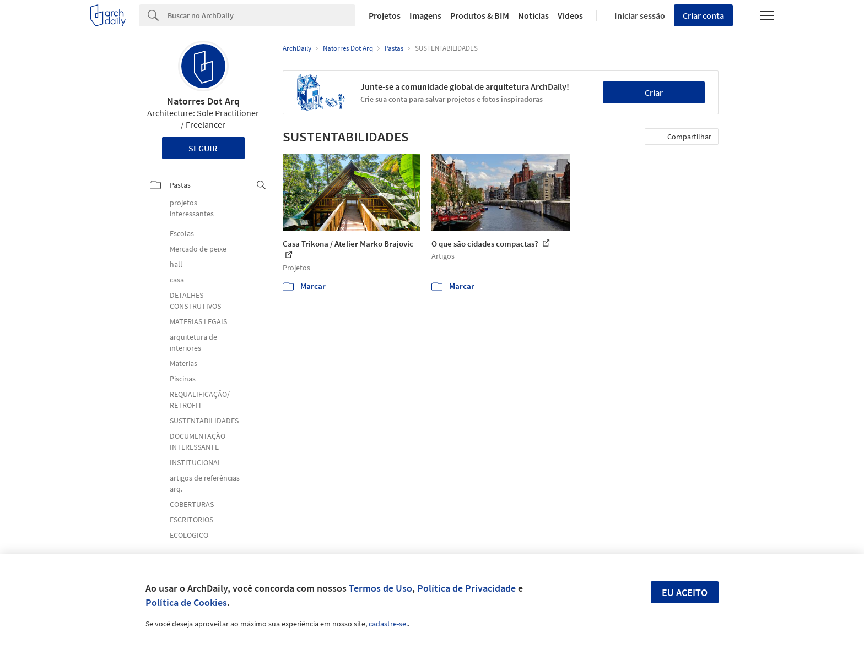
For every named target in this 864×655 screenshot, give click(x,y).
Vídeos (570, 15)
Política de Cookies (186, 602)
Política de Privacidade (466, 588)
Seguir (203, 148)
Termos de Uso (380, 588)
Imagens (425, 15)
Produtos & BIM (479, 15)
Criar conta (703, 15)
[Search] (261, 15)
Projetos (385, 15)
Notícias (533, 15)
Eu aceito (685, 592)
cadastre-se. (388, 624)
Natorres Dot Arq (203, 101)
